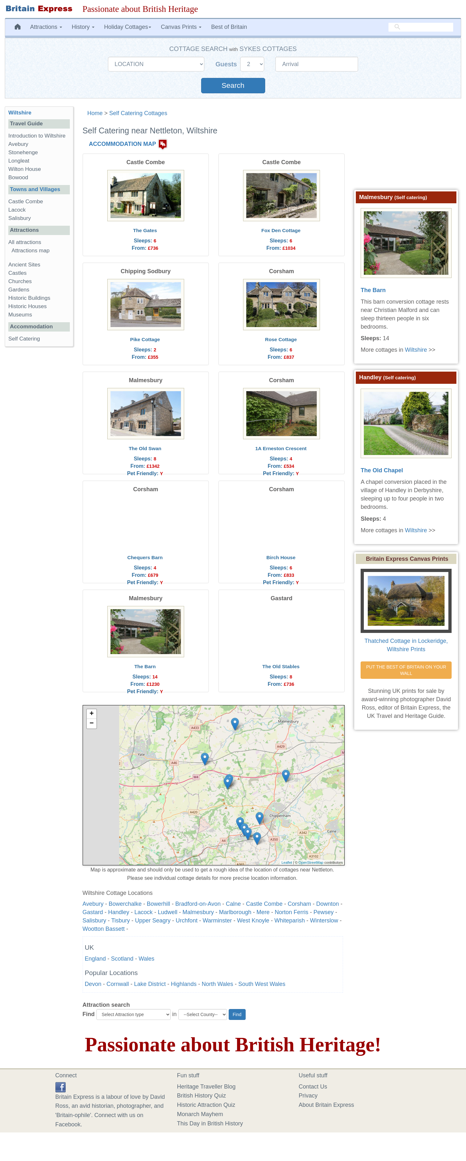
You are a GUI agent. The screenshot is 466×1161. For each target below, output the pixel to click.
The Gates (145, 230)
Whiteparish (289, 920)
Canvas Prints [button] (181, 27)
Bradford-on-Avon (198, 904)
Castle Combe (264, 904)
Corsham (299, 904)
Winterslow (324, 920)
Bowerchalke (125, 904)
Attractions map (31, 251)
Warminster (217, 920)
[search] (420, 27)
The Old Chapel (382, 470)
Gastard (93, 912)
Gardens (18, 290)
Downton (327, 904)
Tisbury (120, 920)
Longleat (18, 161)
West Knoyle (253, 920)
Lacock (144, 912)
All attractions (24, 242)
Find (89, 1014)
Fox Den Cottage (280, 230)
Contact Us (313, 1086)
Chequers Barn (145, 557)
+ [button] (91, 714)
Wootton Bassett (104, 929)
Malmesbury (198, 912)
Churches (20, 281)
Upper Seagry (153, 920)
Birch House (281, 557)
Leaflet (287, 862)
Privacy (308, 1095)
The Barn (145, 666)
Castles (17, 273)
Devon (93, 984)
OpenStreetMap (310, 862)
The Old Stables (280, 666)
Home (95, 113)
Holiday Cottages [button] (127, 27)
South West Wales (261, 984)
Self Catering (24, 339)
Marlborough (235, 912)
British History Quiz (201, 1095)
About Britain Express (326, 1105)
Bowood (18, 177)
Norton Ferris (291, 912)
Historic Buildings (29, 298)
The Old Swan (145, 448)
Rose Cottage (281, 339)
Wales (146, 958)
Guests (227, 64)
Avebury (93, 904)
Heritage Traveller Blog (206, 1086)
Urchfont (187, 920)
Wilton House (24, 169)
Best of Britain (229, 27)
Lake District (150, 984)
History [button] (83, 27)
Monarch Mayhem (200, 1114)
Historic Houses (27, 306)
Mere (263, 912)
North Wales (217, 984)
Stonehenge (23, 152)
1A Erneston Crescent (281, 448)
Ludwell (167, 912)
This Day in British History (210, 1123)
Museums (20, 315)
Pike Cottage (145, 339)
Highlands (184, 984)
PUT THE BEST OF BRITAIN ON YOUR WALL (406, 670)
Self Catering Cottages (138, 113)
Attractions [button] (46, 27)
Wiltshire (19, 113)
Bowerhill (158, 904)
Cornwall (118, 984)
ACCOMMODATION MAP (122, 144)
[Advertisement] (38, 450)
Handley (118, 912)
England (95, 958)
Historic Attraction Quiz (206, 1105)
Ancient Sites (24, 265)
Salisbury (94, 920)
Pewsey (324, 912)
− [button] (91, 723)
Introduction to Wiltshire (37, 136)
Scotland (122, 958)
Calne (233, 904)
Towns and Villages (35, 189)
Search (233, 85)
